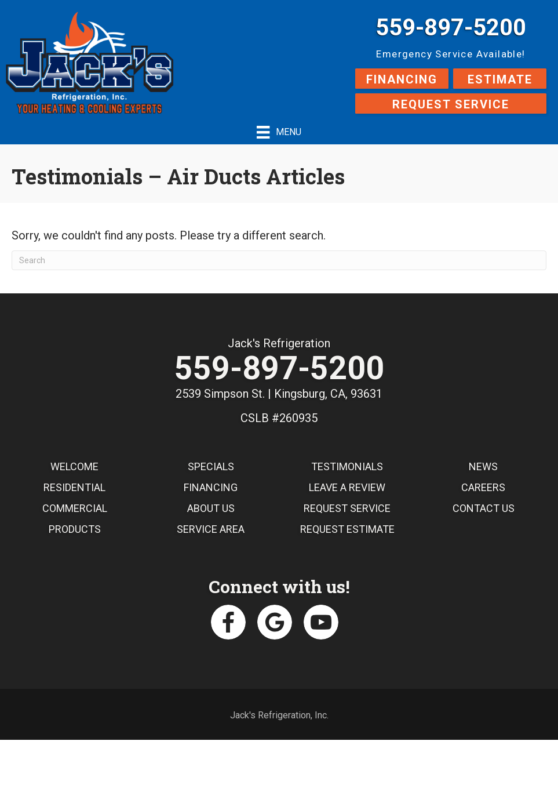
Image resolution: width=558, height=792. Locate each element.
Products (75, 529)
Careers (483, 487)
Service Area (211, 529)
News (483, 466)
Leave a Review (347, 487)
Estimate (500, 79)
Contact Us (484, 508)
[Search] (279, 260)
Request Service (450, 104)
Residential (74, 487)
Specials (211, 466)
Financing (211, 487)
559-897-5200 (450, 27)
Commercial (74, 508)
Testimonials (347, 466)
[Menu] (279, 132)
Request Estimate (347, 529)
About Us (211, 508)
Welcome (74, 466)
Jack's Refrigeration (279, 343)
